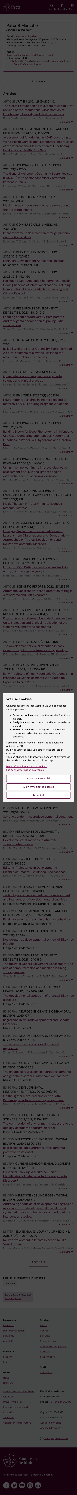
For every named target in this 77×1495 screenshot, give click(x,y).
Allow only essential (38, 778)
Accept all (38, 795)
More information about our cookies (26, 766)
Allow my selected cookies (38, 786)
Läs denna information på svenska (25, 770)
